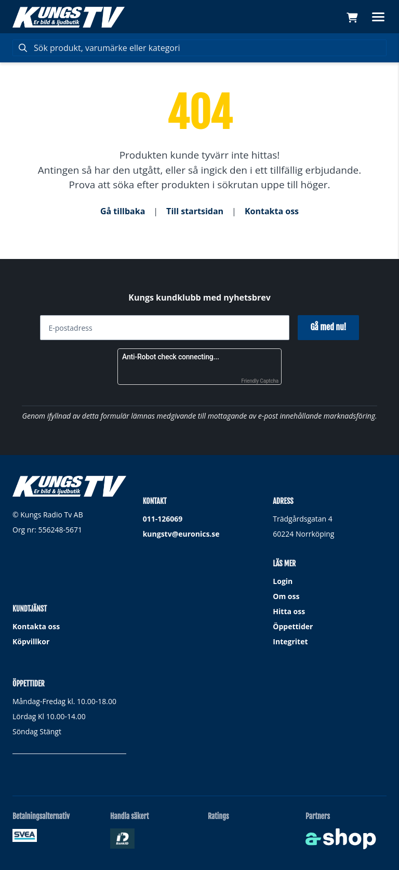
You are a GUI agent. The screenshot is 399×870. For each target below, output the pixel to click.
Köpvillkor (30, 641)
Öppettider (293, 626)
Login (282, 581)
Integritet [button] (290, 641)
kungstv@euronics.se (181, 534)
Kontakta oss (272, 211)
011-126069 (163, 519)
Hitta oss (289, 611)
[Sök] (199, 48)
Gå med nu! (328, 327)
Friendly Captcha (259, 381)
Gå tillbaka (122, 211)
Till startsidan (194, 211)
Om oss (286, 596)
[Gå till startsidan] (68, 17)
